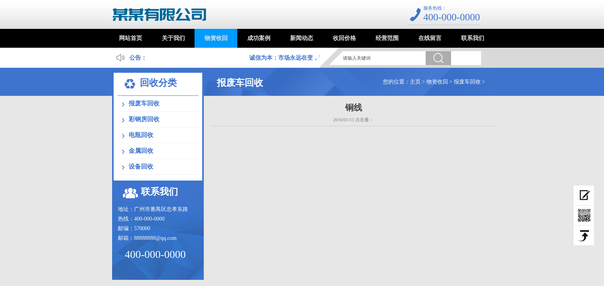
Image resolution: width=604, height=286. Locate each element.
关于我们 (173, 38)
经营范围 (387, 38)
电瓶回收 (141, 135)
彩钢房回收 (144, 119)
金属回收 (141, 150)
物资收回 (216, 38)
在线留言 (429, 38)
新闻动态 (301, 38)
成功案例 (258, 38)
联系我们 (472, 38)
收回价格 (344, 38)
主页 (415, 82)
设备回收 (141, 166)
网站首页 (130, 38)
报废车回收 (467, 82)
